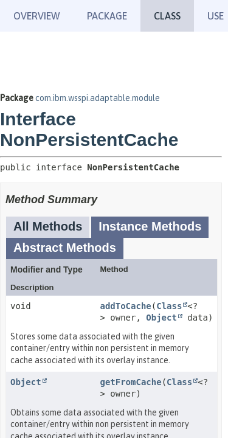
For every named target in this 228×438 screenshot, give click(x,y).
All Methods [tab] (47, 226)
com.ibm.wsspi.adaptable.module (97, 98)
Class (169, 306)
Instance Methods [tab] (149, 226)
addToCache (125, 306)
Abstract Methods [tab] (64, 247)
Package (107, 15)
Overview (36, 15)
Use (215, 15)
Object (161, 317)
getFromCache (130, 382)
